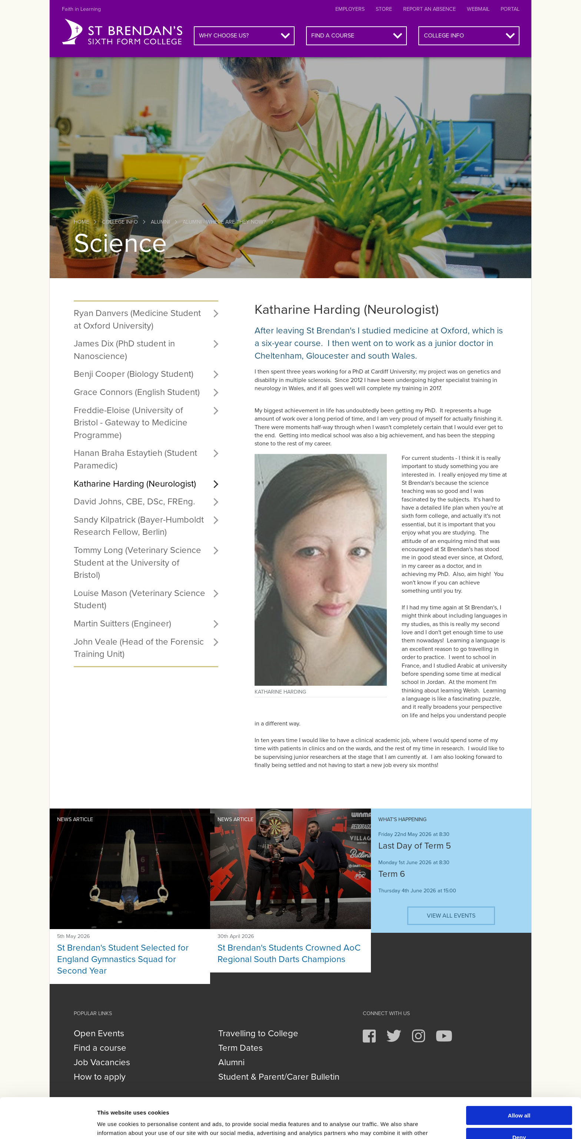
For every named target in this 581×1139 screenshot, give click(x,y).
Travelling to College (258, 1033)
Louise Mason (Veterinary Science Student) (139, 599)
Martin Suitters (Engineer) (122, 623)
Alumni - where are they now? (224, 222)
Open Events (99, 1033)
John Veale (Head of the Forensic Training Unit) (139, 648)
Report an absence (429, 9)
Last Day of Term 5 (414, 845)
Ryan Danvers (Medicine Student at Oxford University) (137, 319)
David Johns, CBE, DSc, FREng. (134, 501)
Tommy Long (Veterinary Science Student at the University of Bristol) (137, 562)
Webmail (478, 9)
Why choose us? (224, 35)
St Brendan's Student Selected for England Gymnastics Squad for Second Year (123, 959)
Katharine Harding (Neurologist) (135, 483)
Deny (519, 1099)
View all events (451, 915)
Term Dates (240, 1048)
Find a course (332, 35)
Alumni (160, 222)
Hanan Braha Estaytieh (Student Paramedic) (135, 459)
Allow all (519, 1077)
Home (81, 222)
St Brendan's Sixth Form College (122, 32)
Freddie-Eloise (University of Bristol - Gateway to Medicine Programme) (130, 423)
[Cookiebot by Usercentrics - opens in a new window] (48, 1124)
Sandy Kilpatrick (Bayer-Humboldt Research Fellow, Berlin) (139, 526)
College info (444, 35)
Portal (510, 9)
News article (75, 819)
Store (384, 9)
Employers (350, 9)
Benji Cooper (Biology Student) (133, 374)
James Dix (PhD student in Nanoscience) (124, 350)
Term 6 (391, 874)
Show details (114, 1124)
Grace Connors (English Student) (137, 392)
